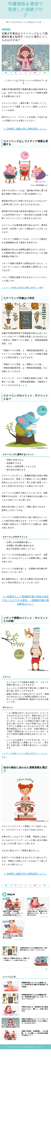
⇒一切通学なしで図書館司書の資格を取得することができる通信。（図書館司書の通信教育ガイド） (25, 600)
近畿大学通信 (6, 29)
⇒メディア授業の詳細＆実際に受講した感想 (22, 288)
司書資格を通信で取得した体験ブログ (25, 9)
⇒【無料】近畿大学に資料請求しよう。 (25, 128)
